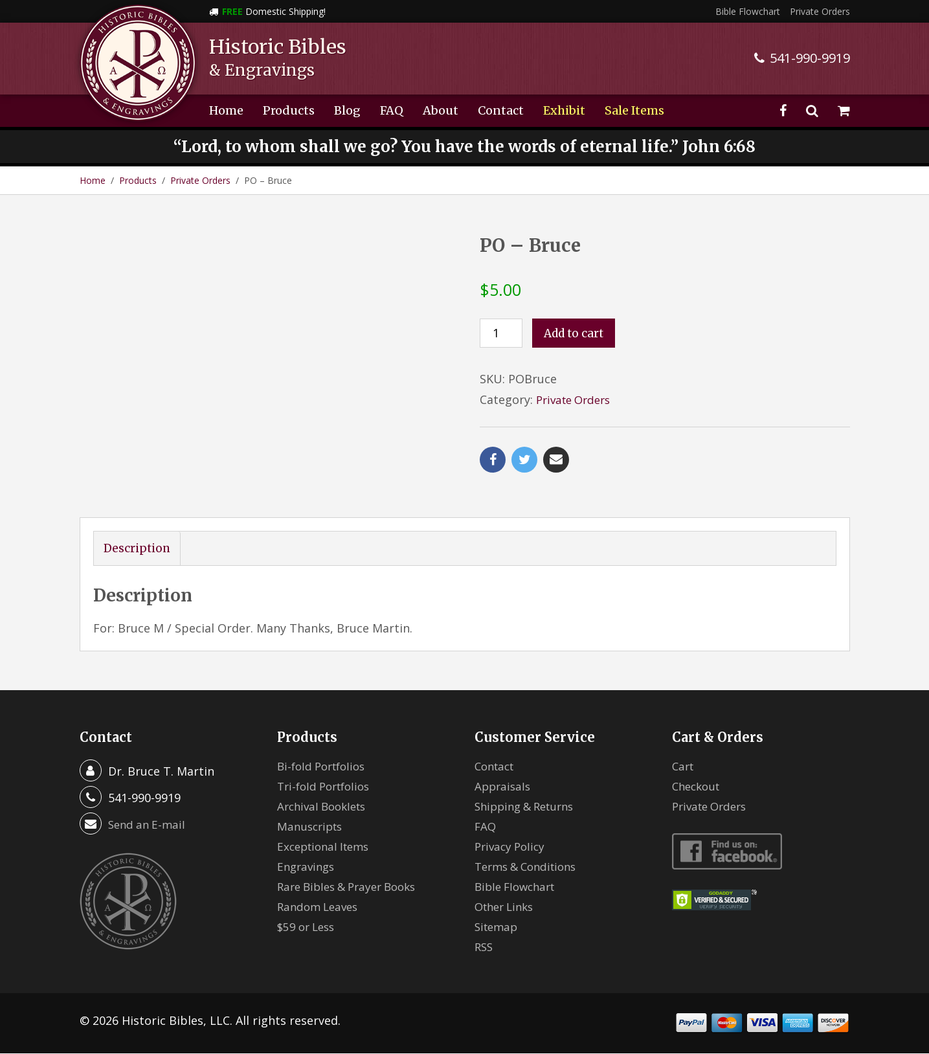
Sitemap (498, 927)
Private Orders (820, 11)
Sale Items (634, 110)
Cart (684, 766)
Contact (501, 110)
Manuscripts (312, 827)
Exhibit (564, 110)
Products (289, 110)
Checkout (698, 786)
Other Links (507, 907)
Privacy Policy (512, 847)
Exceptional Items (327, 847)
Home (226, 110)
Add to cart (576, 333)
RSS (485, 947)
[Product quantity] (501, 333)
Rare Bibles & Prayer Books (353, 887)
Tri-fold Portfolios (327, 786)
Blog (347, 110)
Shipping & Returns (529, 806)
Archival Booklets (325, 806)
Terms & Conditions (530, 867)
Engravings (308, 867)
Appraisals (504, 786)
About (440, 110)
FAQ (391, 110)
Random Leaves (320, 907)
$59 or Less (308, 927)
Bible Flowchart (747, 11)
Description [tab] (138, 548)
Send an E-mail (149, 825)
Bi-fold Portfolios (325, 766)
